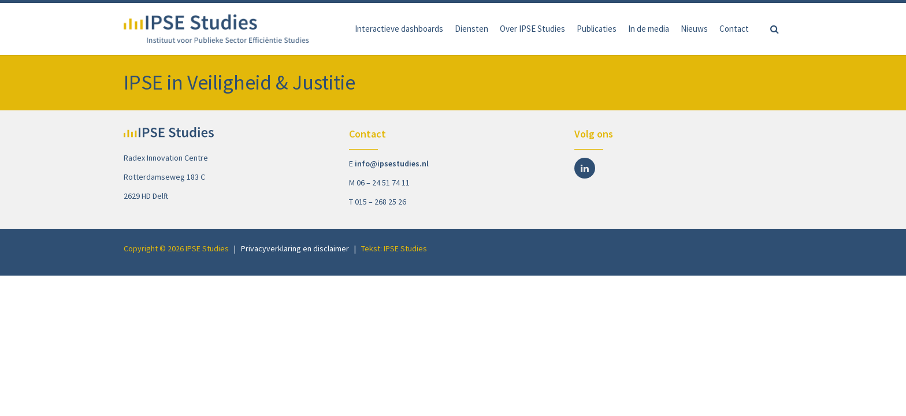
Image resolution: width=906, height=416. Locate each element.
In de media (648, 28)
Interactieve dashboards (399, 28)
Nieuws (694, 28)
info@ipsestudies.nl (392, 163)
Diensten (471, 28)
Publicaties (597, 28)
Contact (734, 28)
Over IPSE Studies (532, 28)
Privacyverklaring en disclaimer (295, 248)
